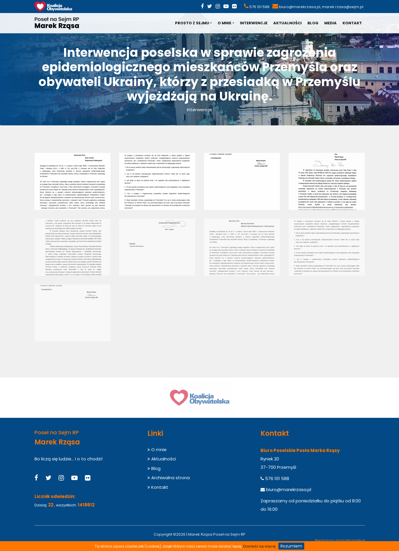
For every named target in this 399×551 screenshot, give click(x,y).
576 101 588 (259, 7)
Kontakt (352, 23)
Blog (312, 23)
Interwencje (253, 23)
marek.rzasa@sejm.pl (342, 7)
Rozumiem (291, 546)
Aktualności (287, 23)
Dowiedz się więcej (259, 546)
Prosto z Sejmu (192, 23)
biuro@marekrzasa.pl (299, 7)
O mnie (224, 23)
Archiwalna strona (168, 478)
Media (330, 23)
